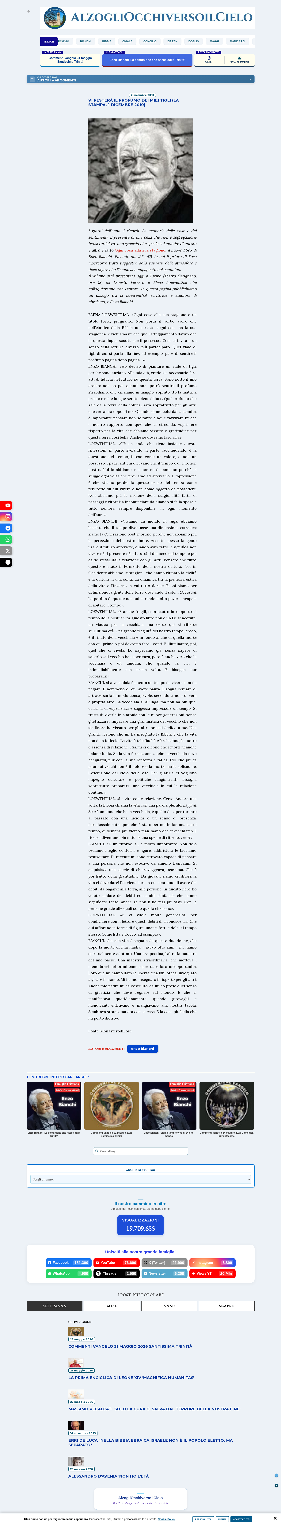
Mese (112, 1305)
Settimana (54, 1305)
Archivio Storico (140, 1170)
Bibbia (114, 41)
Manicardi (245, 41)
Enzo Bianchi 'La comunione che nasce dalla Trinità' (147, 60)
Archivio (70, 41)
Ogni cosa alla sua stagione (140, 250)
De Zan (180, 41)
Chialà (135, 41)
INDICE (49, 41)
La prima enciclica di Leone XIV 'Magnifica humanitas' (131, 1377)
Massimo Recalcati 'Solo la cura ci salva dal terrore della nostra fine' (154, 1409)
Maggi (222, 41)
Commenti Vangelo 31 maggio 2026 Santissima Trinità (130, 1346)
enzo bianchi (142, 1049)
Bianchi (93, 41)
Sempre (226, 1305)
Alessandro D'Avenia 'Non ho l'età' (108, 1476)
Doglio (201, 41)
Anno (169, 1305)
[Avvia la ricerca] (97, 1151)
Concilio (157, 41)
